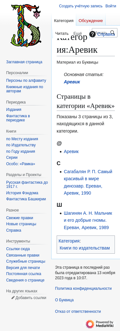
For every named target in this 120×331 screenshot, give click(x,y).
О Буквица (64, 300)
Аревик (72, 81)
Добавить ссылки (30, 298)
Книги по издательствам (85, 247)
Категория (69, 240)
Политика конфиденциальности (83, 288)
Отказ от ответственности (78, 311)
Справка (101, 34)
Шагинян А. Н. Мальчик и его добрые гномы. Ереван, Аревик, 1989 (88, 220)
